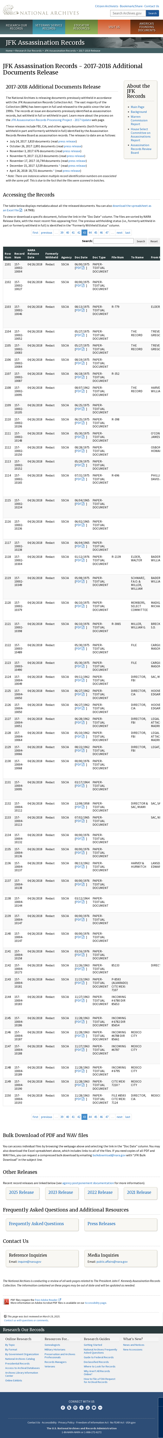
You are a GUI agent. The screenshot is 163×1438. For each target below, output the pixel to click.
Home (9, 50)
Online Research (18, 1339)
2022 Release (100, 1192)
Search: (87, 241)
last (127, 232)
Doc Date (81, 257)
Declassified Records (96, 1362)
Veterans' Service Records (49, 27)
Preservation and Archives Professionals (60, 1355)
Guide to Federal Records (99, 1357)
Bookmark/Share (131, 6)
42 (78, 232)
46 (101, 232)
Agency (66, 257)
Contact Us (151, 6)
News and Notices (133, 1345)
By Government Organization (22, 1354)
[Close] (158, 1401)
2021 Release (139, 1192)
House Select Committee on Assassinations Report (141, 134)
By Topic (10, 1345)
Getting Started (93, 1345)
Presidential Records (17, 1363)
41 (73, 232)
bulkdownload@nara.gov (109, 1155)
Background (139, 112)
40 (67, 232)
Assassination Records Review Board (141, 148)
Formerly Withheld (51, 255)
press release (67, 141)
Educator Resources (81, 27)
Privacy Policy (66, 1422)
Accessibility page (95, 1303)
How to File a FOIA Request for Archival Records (99, 1380)
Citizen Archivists (106, 6)
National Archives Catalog (20, 1359)
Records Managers (56, 1362)
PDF (78, 268)
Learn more (128, 1431)
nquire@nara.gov (30, 1261)
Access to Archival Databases (22, 1368)
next (120, 232)
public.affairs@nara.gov (111, 1261)
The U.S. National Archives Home (41, 10)
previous (46, 232)
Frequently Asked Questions (36, 1223)
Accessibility (49, 1422)
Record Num (19, 255)
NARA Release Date (33, 253)
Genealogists (52, 1345)
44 (90, 232)
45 (95, 232)
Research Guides (97, 1339)
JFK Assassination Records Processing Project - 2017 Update (51, 120)
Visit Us (114, 27)
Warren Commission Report (139, 120)
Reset (154, 241)
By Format (11, 1349)
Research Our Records (16, 27)
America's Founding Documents (146, 27)
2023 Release (60, 1192)
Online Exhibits (13, 1380)
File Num (118, 257)
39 (61, 232)
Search (152, 13)
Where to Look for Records (99, 1366)
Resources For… (57, 1339)
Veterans (50, 1366)
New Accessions (132, 1349)
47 (106, 232)
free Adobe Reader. (48, 1300)
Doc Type (99, 257)
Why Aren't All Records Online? (97, 1372)
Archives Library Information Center (21, 1374)
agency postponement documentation (88, 1183)
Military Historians (55, 1349)
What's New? (133, 1339)
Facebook (63, 1407)
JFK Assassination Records (60, 50)
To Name (137, 257)
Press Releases (101, 1223)
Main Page (137, 107)
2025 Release (21, 1192)
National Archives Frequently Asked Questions (100, 1351)
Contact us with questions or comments (26, 1320)
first (35, 232)
